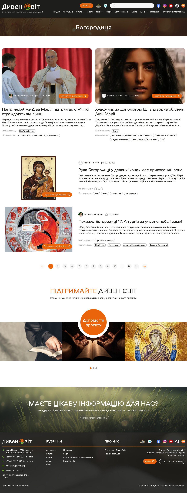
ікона (105, 193)
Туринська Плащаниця (164, 135)
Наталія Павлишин (23, 95)
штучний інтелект (119, 140)
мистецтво (145, 135)
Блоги (90, 12)
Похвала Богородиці (158, 245)
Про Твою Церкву (27, 131)
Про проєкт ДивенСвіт (115, 450)
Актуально (68, 12)
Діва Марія (53, 135)
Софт (109, 12)
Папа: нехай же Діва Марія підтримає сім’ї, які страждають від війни (45, 111)
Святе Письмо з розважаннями (78, 457)
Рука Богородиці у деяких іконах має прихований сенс (130, 169)
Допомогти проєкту (93, 322)
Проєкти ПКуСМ (112, 454)
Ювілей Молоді (139, 12)
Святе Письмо (121, 12)
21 (136, 266)
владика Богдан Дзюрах (134, 245)
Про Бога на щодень (105, 241)
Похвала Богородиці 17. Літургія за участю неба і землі (130, 221)
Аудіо (48, 461)
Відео (49, 465)
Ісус (96, 193)
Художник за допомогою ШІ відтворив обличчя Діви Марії (139, 111)
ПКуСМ (56, 12)
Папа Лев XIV (24, 135)
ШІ (163, 140)
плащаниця (138, 140)
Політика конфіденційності (15, 485)
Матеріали (155, 12)
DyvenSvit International (174, 12)
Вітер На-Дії (69, 461)
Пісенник (67, 450)
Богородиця (39, 135)
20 (129, 266)
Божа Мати (152, 140)
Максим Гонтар (114, 95)
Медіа (99, 12)
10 (115, 266)
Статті (80, 12)
